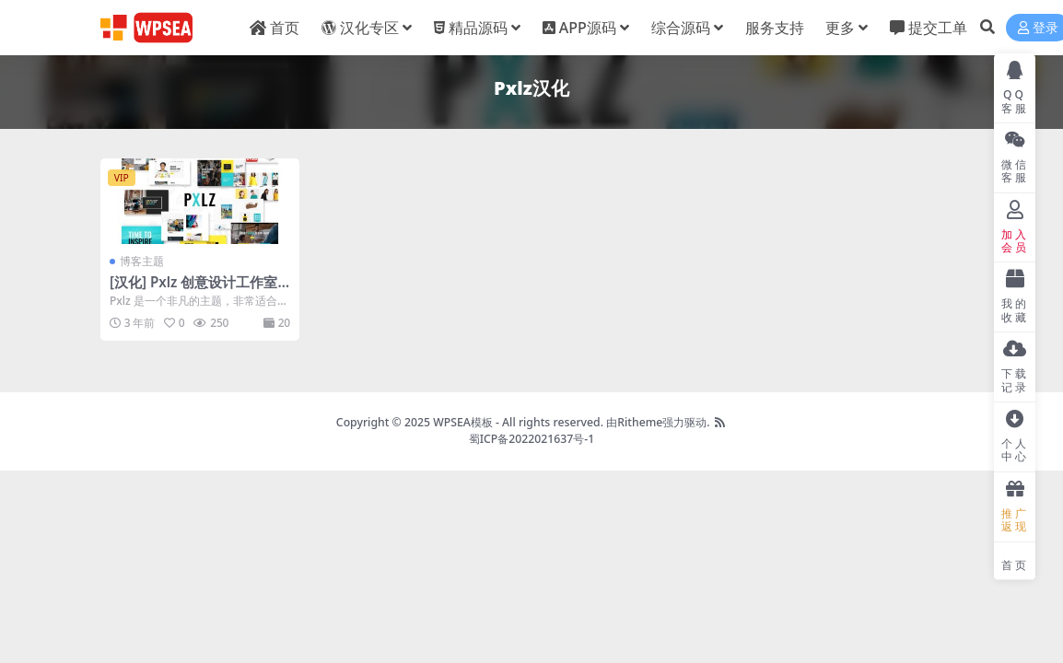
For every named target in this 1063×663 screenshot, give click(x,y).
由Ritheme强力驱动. (657, 422)
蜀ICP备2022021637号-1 (532, 439)
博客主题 (142, 261)
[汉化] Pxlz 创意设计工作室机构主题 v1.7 (193, 290)
